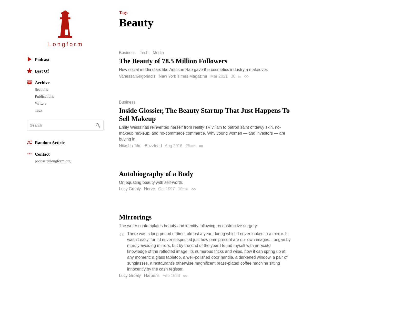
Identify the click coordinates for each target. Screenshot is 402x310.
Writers (40, 103)
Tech (144, 53)
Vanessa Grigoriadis (137, 76)
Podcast (38, 59)
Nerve (149, 189)
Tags (38, 110)
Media (158, 53)
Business (127, 53)
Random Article (46, 142)
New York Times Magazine (183, 76)
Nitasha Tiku (130, 146)
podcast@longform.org (53, 161)
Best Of (38, 71)
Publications (44, 96)
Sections (41, 89)
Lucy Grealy (130, 189)
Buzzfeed (153, 146)
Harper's (151, 275)
